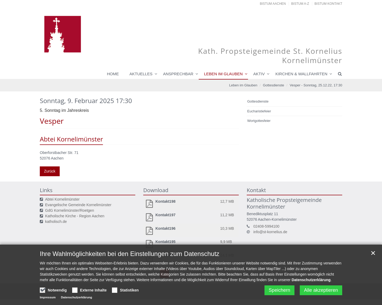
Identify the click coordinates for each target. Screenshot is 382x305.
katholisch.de (56, 221)
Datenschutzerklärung (311, 282)
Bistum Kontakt (328, 4)
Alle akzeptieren (321, 292)
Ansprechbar (178, 74)
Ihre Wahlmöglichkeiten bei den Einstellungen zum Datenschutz (129, 256)
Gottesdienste (273, 85)
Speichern (279, 292)
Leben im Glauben (223, 74)
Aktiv (259, 74)
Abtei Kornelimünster (62, 199)
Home (113, 74)
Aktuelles (141, 74)
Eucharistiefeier (259, 111)
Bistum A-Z (300, 4)
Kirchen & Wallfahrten (301, 74)
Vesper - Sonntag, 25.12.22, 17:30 (316, 85)
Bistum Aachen (273, 4)
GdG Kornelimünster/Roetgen (69, 210)
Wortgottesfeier (259, 121)
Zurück (49, 171)
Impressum (48, 299)
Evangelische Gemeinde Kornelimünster (78, 205)
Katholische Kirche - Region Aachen (74, 216)
